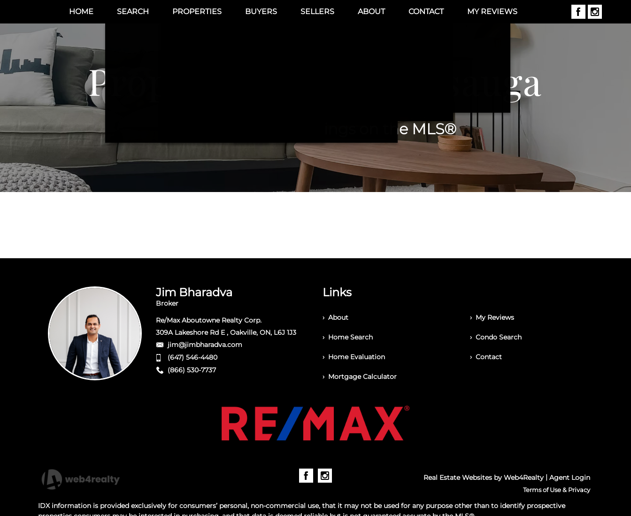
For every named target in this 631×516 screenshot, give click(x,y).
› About (335, 317)
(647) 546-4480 (192, 357)
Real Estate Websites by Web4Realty (483, 477)
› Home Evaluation (354, 357)
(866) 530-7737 (192, 370)
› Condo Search (496, 337)
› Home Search (348, 337)
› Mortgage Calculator (360, 376)
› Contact (486, 357)
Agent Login (569, 477)
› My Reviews (492, 317)
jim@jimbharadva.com (205, 344)
